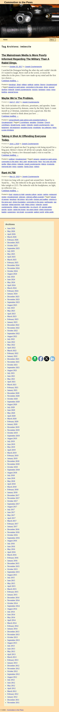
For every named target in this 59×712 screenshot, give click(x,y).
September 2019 (13, 436)
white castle (49, 212)
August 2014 (12, 609)
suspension (11, 212)
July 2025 (11, 251)
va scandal (29, 212)
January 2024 (12, 294)
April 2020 (11, 416)
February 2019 (12, 455)
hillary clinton (12, 164)
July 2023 (11, 308)
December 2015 (13, 563)
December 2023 (13, 296)
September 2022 (13, 333)
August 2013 (12, 643)
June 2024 (11, 279)
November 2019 (13, 430)
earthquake (49, 202)
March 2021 (11, 385)
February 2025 (12, 262)
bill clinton (21, 199)
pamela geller (47, 207)
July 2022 (11, 339)
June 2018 (11, 478)
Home (5, 40)
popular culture (30, 194)
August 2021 (12, 370)
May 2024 (11, 282)
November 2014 (13, 600)
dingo (46, 87)
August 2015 (12, 575)
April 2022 (11, 348)
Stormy (42, 85)
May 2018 (11, 481)
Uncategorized (51, 85)
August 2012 (12, 677)
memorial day (6, 167)
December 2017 (13, 495)
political (30, 85)
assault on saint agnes (16, 87)
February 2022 (12, 353)
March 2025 (11, 260)
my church (34, 207)
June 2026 (11, 228)
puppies (20, 167)
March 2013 (11, 657)
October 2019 (12, 433)
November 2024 (13, 268)
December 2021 (13, 359)
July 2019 (11, 441)
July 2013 (11, 646)
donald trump (15, 125)
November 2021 (13, 362)
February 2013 (12, 660)
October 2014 (12, 603)
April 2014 (11, 620)
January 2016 (12, 561)
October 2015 (12, 569)
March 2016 (11, 555)
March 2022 (11, 350)
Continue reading (10, 80)
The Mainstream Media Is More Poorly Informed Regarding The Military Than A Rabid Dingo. (25, 59)
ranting (36, 85)
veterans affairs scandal (35, 197)
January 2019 (12, 458)
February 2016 (12, 558)
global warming (14, 204)
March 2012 (11, 691)
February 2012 (12, 694)
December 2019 (13, 427)
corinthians (6, 125)
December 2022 (13, 325)
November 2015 (13, 566)
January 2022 (12, 356)
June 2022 (11, 342)
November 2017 (13, 498)
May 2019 (11, 447)
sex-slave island (32, 209)
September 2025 (13, 248)
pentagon (42, 90)
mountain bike (24, 207)
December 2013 (13, 632)
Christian (40, 122)
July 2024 (11, 277)
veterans (22, 197)
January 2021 (12, 390)
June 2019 (11, 444)
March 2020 (11, 419)
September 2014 (13, 606)
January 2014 (12, 629)
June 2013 (11, 649)
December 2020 (13, 393)
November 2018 (13, 464)
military (24, 85)
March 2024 (11, 288)
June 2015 (11, 580)
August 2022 (12, 336)
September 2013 (13, 640)
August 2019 (12, 438)
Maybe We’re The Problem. (18, 98)
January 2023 (12, 322)
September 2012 (13, 674)
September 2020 (13, 402)
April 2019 (11, 450)
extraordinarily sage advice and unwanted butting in (28, 120)
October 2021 (12, 365)
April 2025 (11, 257)
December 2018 (13, 461)
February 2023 (12, 319)
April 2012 (11, 688)
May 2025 (11, 254)
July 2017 (11, 509)
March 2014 (11, 623)
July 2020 (11, 407)
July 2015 (11, 578)
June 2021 (11, 376)
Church (47, 122)
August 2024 (12, 274)
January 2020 (12, 424)
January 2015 (12, 595)
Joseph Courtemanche (33, 67)
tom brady (20, 212)
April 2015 (11, 586)
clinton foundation (19, 202)
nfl (40, 207)
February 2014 (12, 626)
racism (39, 194)
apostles (33, 122)
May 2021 (11, 379)
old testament (15, 127)
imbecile (11, 90)
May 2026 (11, 231)
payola (4, 209)
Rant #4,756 (9, 172)
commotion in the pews (34, 87)
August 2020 (12, 404)
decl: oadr (23, 162)
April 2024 (11, 285)
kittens (43, 164)
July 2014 (11, 612)
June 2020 (11, 410)
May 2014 (11, 617)
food (10, 194)
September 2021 (13, 367)
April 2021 (11, 382)
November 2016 (13, 532)
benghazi (12, 85)
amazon (36, 159)
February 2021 (12, 387)
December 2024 (13, 265)
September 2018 (13, 470)
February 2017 (12, 524)
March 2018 (11, 487)
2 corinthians (24, 122)
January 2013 (12, 663)
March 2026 (11, 237)
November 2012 (13, 668)
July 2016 (11, 544)
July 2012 (11, 680)
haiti (22, 204)
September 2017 (13, 504)
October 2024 (12, 271)
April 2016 (11, 552)
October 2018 (12, 467)
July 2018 (11, 475)
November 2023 (13, 299)
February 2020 (12, 421)
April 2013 (11, 654)
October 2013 (12, 637)
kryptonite (50, 164)
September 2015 (13, 572)
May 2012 (11, 686)
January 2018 (12, 492)
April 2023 (11, 314)
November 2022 (13, 328)
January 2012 (12, 697)
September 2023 (13, 302)
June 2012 (11, 683)
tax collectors (46, 127)
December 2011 (13, 700)
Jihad (19, 85)
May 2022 (11, 345)
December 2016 (13, 529)
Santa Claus (28, 167)
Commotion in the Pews (18, 2)
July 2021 (11, 373)
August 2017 (12, 507)
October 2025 (12, 245)
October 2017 (12, 501)
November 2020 (13, 396)
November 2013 (13, 634)
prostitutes (37, 127)
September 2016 (13, 538)
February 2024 (12, 291)
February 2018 (12, 490)
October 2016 (12, 535)
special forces (13, 92)
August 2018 (12, 473)
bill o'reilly (29, 199)
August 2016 (12, 541)
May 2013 (11, 651)
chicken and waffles (41, 199)
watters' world (39, 212)
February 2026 (12, 240)
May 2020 (11, 413)
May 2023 (11, 311)
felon (40, 162)
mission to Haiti (18, 194)
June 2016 (11, 546)
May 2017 (11, 515)
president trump (26, 127)
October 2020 (12, 399)
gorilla (4, 164)
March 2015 (11, 589)
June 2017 (11, 512)
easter (23, 125)
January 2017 (12, 526)
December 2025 (13, 242)
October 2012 (12, 671)
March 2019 (11, 453)
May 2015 (11, 583)
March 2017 (11, 521)
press (48, 90)
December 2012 (13, 666)
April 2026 (11, 234)
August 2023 (12, 305)
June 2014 (11, 614)
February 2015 (12, 592)
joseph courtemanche (23, 90)
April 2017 (11, 518)
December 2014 (13, 598)
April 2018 (11, 484)
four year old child (49, 162)
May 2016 (11, 549)
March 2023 (11, 316)
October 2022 (12, 331)
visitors (36, 167)
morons (35, 90)
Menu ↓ (52, 40)
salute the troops (19, 209)
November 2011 (13, 702)
